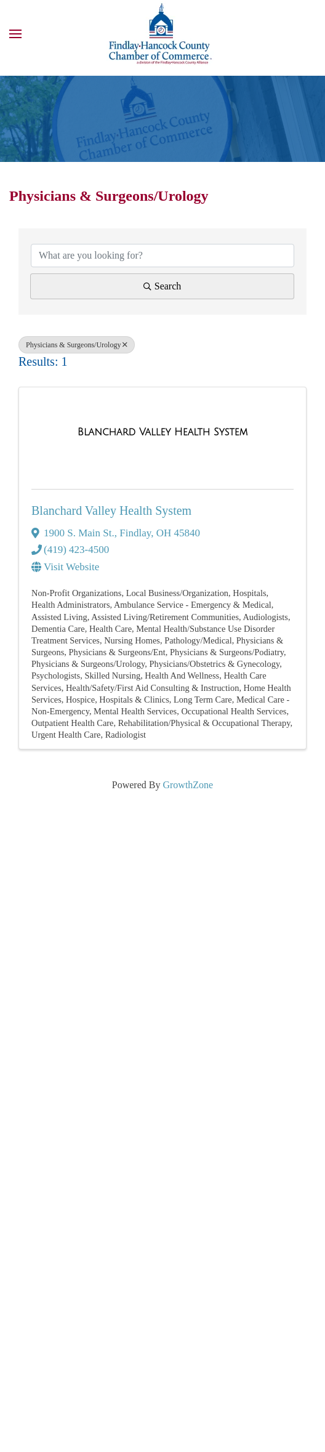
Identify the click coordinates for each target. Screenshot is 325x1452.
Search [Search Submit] (162, 286)
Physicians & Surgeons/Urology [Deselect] (76, 345)
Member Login (122, 1091)
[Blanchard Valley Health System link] (162, 432)
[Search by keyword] (162, 255)
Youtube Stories (44, 1091)
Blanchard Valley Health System (111, 510)
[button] (15, 34)
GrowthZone (187, 785)
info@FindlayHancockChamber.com (119, 989)
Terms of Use (37, 1397)
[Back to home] (162, 34)
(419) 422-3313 (75, 958)
